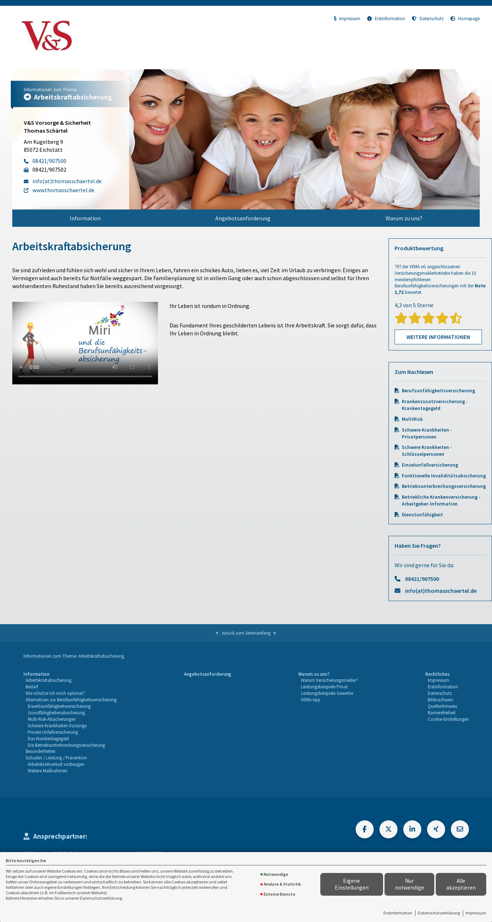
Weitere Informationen (438, 337)
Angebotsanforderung (243, 218)
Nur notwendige (409, 884)
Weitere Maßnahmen (47, 770)
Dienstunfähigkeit (422, 515)
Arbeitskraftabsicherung (48, 680)
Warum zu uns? (404, 218)
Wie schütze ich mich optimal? (55, 693)
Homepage (465, 18)
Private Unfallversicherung (53, 732)
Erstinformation (397, 913)
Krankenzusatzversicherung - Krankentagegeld (435, 404)
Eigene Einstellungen (352, 884)
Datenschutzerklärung (439, 913)
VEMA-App (310, 699)
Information (85, 218)
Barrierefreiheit (442, 712)
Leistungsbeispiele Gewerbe (327, 693)
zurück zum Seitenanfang (246, 633)
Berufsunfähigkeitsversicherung (438, 391)
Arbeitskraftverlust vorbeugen (56, 764)
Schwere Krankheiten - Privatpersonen (427, 433)
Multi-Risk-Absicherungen (52, 719)
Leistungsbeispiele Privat (324, 686)
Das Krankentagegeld (48, 738)
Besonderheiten (41, 751)
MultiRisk (412, 419)
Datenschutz (428, 18)
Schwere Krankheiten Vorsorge (57, 725)
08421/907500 (422, 578)
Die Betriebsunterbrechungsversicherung (66, 745)
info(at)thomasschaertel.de (440, 590)
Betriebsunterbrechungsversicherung (444, 486)
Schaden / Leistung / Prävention (56, 757)
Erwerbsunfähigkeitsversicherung (59, 706)
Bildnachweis (440, 699)
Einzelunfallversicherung (430, 465)
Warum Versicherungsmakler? (329, 680)
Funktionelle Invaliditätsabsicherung (444, 476)
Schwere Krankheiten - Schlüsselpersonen (427, 450)
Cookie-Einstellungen (448, 719)
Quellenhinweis (442, 706)
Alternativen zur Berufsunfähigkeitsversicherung (71, 699)
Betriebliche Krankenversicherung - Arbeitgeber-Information (441, 500)
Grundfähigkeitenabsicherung (56, 712)
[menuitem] (85, 218)
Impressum (475, 913)
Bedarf (32, 686)
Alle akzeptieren (461, 884)
